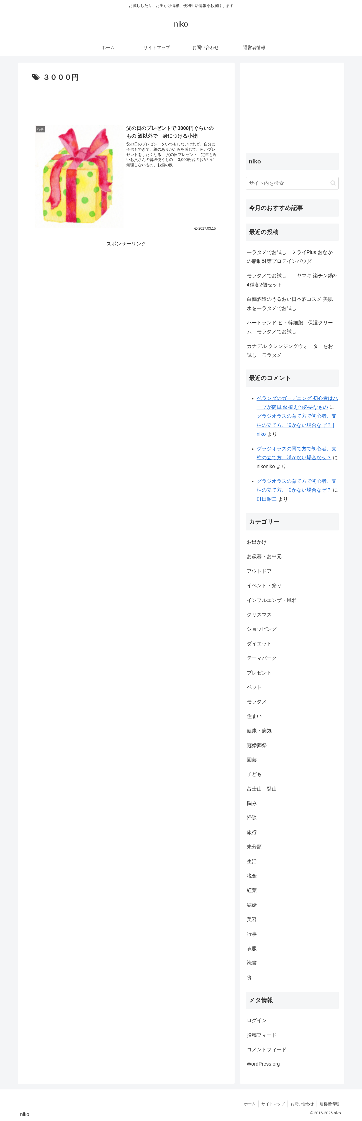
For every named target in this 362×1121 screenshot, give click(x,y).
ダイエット (259, 644)
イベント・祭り (264, 585)
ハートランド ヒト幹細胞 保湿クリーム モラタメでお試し (290, 327)
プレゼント (259, 673)
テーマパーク (262, 658)
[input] (292, 183)
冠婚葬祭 (257, 745)
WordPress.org (263, 1064)
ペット (254, 687)
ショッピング (262, 629)
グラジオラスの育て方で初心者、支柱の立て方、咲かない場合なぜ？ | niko (297, 425)
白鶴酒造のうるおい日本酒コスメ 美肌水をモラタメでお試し (290, 303)
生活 (252, 861)
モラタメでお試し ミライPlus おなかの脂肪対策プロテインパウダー (290, 257)
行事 (252, 934)
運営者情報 (329, 1104)
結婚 (252, 905)
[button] (333, 183)
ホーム (250, 1104)
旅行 (252, 832)
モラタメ (257, 701)
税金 (252, 876)
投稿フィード (262, 1035)
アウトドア (259, 571)
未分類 (254, 847)
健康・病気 (259, 730)
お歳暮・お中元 (264, 556)
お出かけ (257, 542)
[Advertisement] (126, 100)
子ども (254, 774)
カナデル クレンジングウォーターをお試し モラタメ (290, 350)
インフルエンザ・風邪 (272, 600)
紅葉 (252, 890)
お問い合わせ (302, 1104)
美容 (252, 919)
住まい (254, 716)
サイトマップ (273, 1104)
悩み (252, 803)
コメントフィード (267, 1049)
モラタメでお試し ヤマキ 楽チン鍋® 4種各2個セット (293, 280)
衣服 (252, 948)
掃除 (252, 817)
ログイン (257, 1020)
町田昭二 (267, 499)
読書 (252, 963)
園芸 (252, 760)
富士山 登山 (262, 789)
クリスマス (259, 614)
